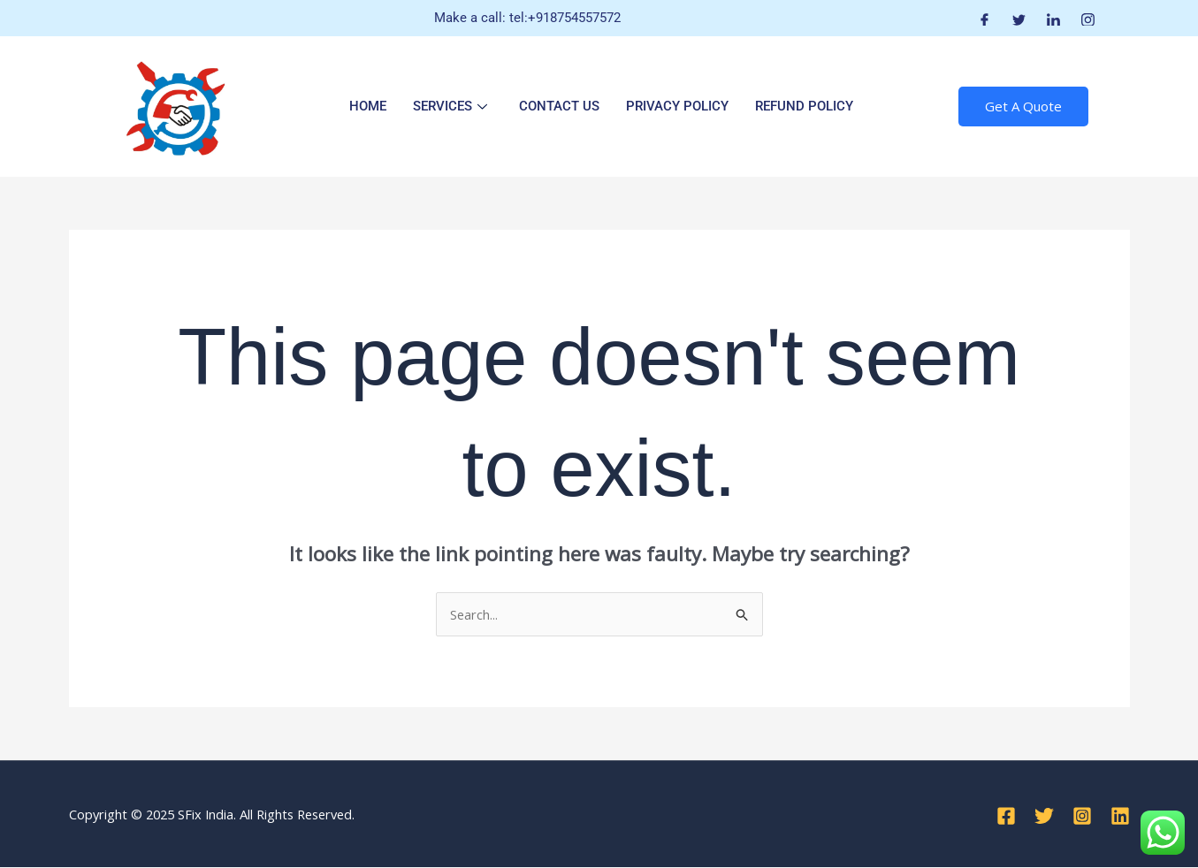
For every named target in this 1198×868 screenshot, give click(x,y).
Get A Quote (1023, 106)
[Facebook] (984, 18)
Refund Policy (804, 106)
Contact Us (559, 106)
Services (450, 106)
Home (367, 106)
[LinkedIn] (1053, 18)
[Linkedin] (1120, 816)
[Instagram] (1088, 18)
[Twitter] (1019, 18)
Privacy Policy (677, 106)
